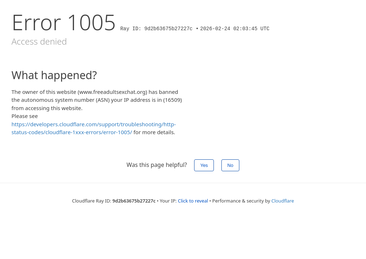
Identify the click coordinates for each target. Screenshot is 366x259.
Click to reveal (193, 200)
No (230, 165)
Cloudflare (282, 200)
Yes (204, 165)
